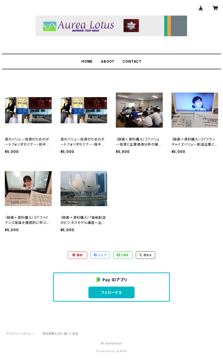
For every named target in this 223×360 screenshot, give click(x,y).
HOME (87, 61)
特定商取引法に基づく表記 (60, 333)
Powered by (111, 351)
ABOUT (107, 61)
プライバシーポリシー (20, 333)
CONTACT (132, 61)
